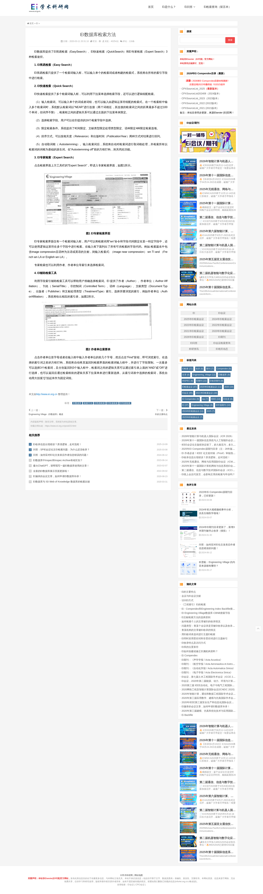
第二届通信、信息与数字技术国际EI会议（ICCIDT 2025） (210, 470)
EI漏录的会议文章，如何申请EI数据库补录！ (59, 476)
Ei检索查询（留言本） (217, 8)
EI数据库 (79, 403)
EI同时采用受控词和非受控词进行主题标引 (202, 638)
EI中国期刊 (221, 405)
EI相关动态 (220, 349)
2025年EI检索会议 (192, 319)
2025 (208, 411)
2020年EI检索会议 (220, 331)
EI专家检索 (127, 403)
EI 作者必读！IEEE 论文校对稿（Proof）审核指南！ (207, 453)
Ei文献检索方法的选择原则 (193, 617)
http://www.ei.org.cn (49, 394)
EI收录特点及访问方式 (191, 642)
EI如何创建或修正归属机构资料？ (197, 651)
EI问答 (191, 343)
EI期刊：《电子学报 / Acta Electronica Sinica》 (205, 672)
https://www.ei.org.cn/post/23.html (62, 426)
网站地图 (138, 875)
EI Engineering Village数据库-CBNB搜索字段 (203, 613)
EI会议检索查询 (219, 343)
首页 (151, 8)
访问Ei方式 (185, 600)
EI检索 (185, 368)
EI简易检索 (102, 403)
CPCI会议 (140, 884)
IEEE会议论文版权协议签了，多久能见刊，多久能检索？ (210, 444)
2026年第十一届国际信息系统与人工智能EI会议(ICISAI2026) (212, 440)
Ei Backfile (185, 715)
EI (39, 23)
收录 (197, 368)
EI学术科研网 (49, 8)
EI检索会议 (187, 387)
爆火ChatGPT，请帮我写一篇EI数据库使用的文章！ (63, 465)
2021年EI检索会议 (192, 331)
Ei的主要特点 (186, 591)
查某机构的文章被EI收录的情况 (196, 630)
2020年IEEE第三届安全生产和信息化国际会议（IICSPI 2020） (213, 702)
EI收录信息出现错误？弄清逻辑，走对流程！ (59, 444)
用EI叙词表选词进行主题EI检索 (196, 634)
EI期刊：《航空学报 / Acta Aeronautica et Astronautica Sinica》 (213, 664)
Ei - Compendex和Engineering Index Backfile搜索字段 (208, 608)
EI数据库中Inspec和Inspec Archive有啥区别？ (60, 460)
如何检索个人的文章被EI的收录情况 (198, 621)
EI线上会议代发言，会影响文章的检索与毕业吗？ (206, 474)
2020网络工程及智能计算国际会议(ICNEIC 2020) (205, 689)
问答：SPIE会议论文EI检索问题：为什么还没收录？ (63, 449)
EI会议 (219, 313)
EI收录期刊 (214, 381)
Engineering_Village (202, 375)
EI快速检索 (115, 403)
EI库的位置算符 (187, 647)
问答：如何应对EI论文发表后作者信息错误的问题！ (63, 455)
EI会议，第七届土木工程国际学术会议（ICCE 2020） (208, 676)
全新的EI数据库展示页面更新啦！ (53, 471)
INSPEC (185, 381)
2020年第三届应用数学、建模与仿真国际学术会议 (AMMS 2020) (214, 698)
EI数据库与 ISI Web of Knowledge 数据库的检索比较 (63, 481)
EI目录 (225, 399)
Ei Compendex (188, 399)
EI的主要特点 (163, 414)
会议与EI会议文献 (189, 596)
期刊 (207, 368)
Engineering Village (200, 405)
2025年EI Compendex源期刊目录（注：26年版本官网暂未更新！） (215, 448)
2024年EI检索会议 (220, 319)
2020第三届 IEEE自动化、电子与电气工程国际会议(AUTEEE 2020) (215, 685)
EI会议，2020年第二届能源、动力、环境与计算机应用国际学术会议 (216, 681)
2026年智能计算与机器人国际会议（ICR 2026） (205, 436)
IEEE (213, 399)
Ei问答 (190, 8)
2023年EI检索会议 (192, 325)
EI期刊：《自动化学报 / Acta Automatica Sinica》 (206, 668)
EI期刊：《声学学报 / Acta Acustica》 (199, 659)
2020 (226, 387)
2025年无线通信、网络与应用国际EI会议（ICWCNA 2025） (211, 461)
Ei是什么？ (169, 8)
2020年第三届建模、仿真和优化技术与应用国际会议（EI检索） (213, 710)
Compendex (222, 368)
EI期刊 (219, 337)
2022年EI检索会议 (220, 325)
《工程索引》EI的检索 (191, 604)
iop (203, 399)
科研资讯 (192, 349)
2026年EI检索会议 (192, 337)
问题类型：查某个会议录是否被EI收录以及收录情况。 (208, 625)
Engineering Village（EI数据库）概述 (48, 414)
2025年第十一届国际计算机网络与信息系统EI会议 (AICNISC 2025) (215, 465)
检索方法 (90, 403)
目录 (183, 375)
